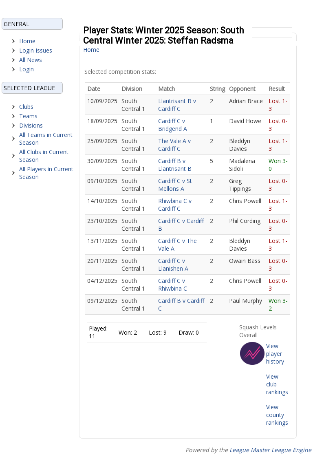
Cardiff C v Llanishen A (173, 264)
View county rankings (277, 414)
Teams (28, 116)
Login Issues (35, 50)
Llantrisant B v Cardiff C (177, 104)
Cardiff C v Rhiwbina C (172, 284)
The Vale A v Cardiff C (174, 144)
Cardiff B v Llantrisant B (175, 164)
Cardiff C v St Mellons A (175, 184)
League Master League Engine (270, 450)
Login (26, 69)
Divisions (31, 125)
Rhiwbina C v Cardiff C (175, 204)
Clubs (26, 106)
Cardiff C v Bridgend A (172, 124)
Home (27, 41)
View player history (275, 353)
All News (30, 60)
